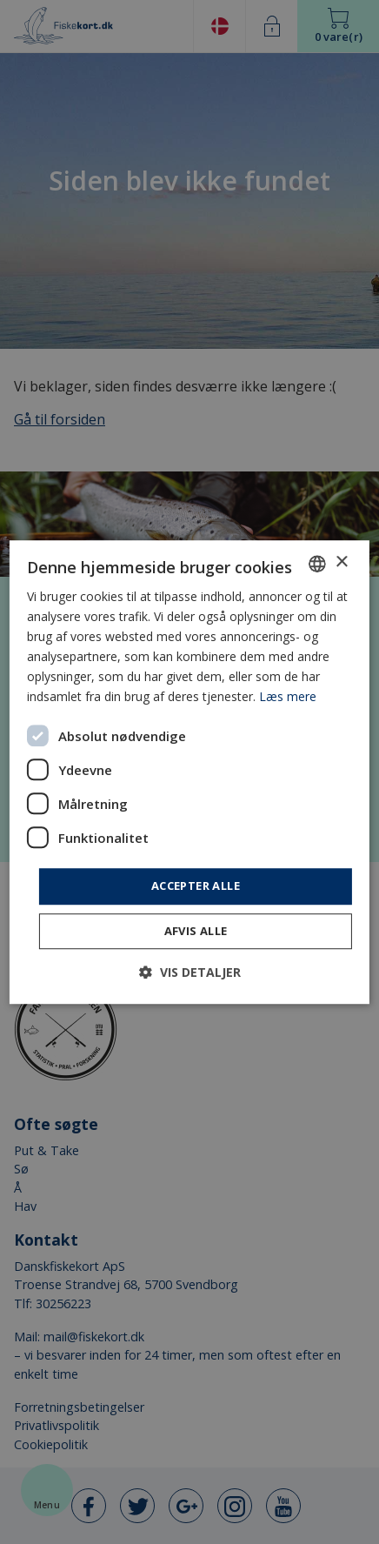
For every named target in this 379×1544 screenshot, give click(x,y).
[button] (190, 972)
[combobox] (317, 563)
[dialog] (189, 772)
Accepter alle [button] (195, 886)
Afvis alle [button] (196, 931)
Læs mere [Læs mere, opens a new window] (287, 697)
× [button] (341, 562)
